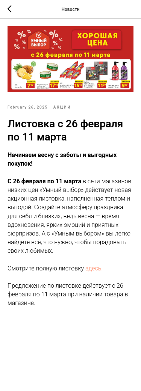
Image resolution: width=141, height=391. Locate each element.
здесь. (94, 268)
